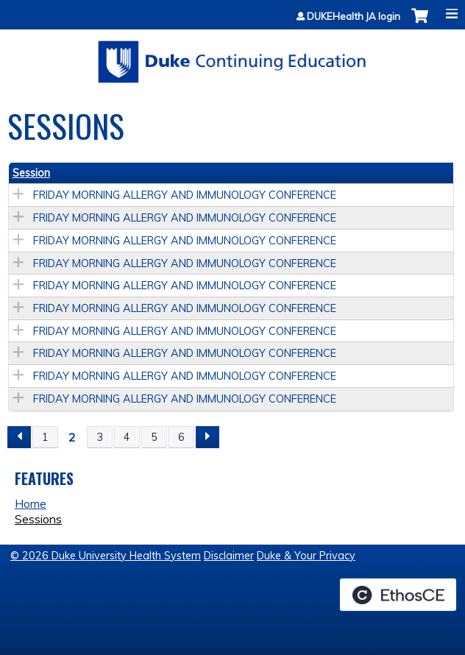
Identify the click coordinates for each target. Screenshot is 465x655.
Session (31, 173)
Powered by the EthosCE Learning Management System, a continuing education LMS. (398, 594)
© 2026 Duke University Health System (105, 555)
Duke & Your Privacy (306, 555)
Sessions (38, 518)
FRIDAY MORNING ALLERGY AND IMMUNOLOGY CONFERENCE (184, 195)
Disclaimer (229, 555)
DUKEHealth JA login (353, 16)
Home (30, 503)
